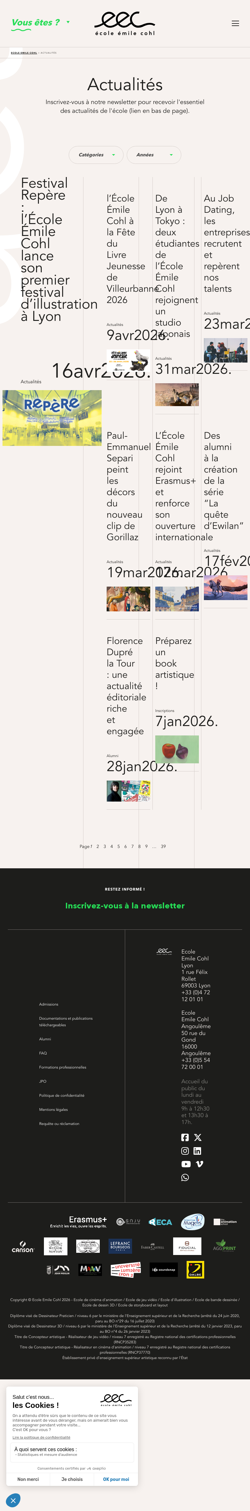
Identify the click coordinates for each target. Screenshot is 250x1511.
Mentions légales (53, 1109)
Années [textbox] (144, 155)
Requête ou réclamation (59, 1123)
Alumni (45, 1039)
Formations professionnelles (62, 1067)
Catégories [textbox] (90, 155)
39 (163, 846)
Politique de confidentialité (61, 1095)
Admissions (48, 1004)
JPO (42, 1081)
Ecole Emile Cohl (24, 52)
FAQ (43, 1053)
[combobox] (96, 155)
